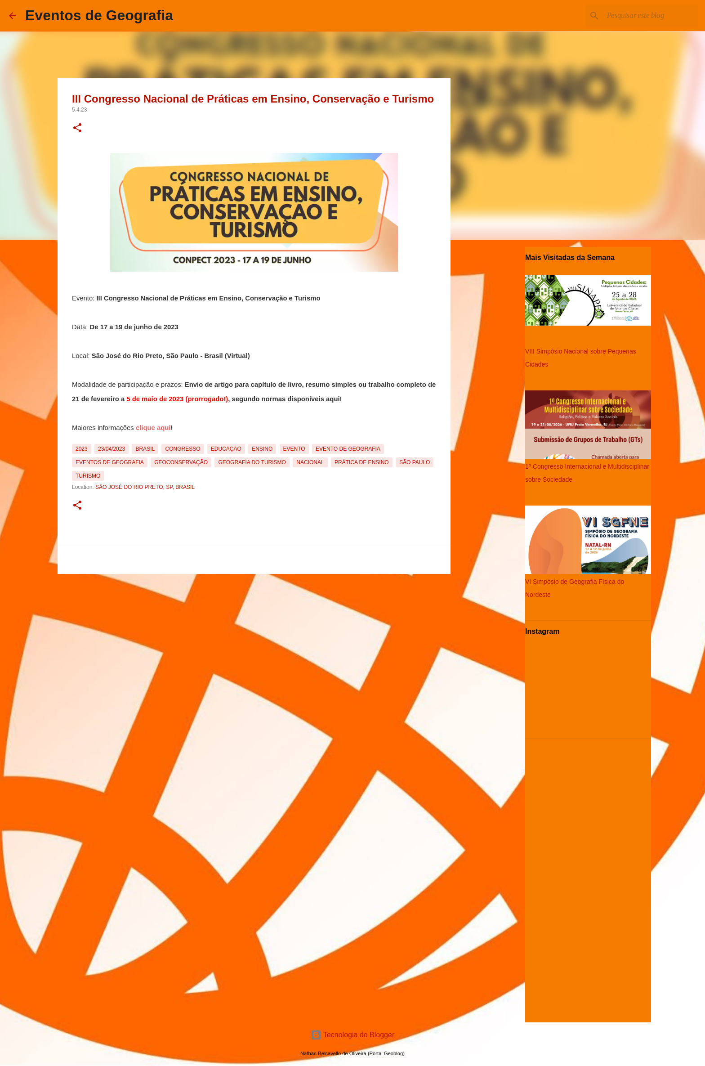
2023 (82, 449)
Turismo (88, 476)
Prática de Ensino (362, 462)
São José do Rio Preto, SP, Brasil (145, 487)
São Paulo (414, 462)
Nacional (310, 462)
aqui (333, 399)
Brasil (145, 449)
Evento (294, 449)
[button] (77, 128)
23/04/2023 (111, 449)
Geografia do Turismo (252, 462)
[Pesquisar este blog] (650, 16)
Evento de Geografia (348, 449)
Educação (226, 449)
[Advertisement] (254, 640)
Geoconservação (181, 462)
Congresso (182, 449)
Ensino (262, 449)
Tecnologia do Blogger (353, 1035)
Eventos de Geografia (99, 15)
